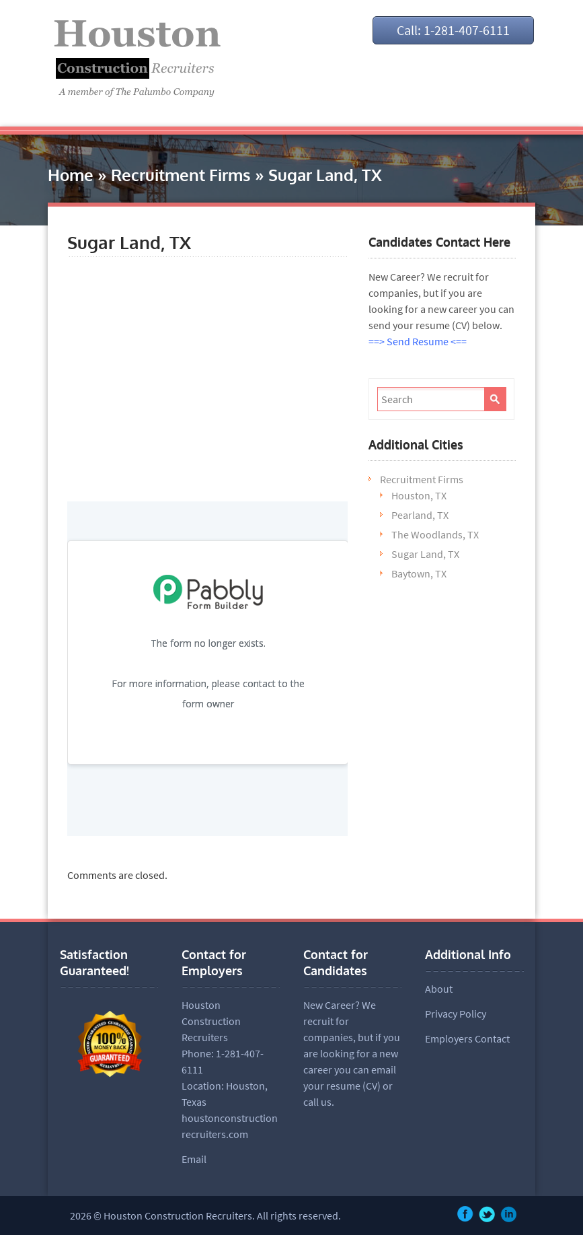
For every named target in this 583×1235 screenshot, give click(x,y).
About (439, 988)
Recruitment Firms (181, 174)
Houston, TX (418, 495)
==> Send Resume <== (417, 341)
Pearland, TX (420, 515)
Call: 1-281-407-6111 (453, 30)
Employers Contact (467, 1038)
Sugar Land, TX (425, 554)
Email (194, 1159)
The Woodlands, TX (435, 534)
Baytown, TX (418, 573)
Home (70, 174)
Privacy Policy (455, 1013)
